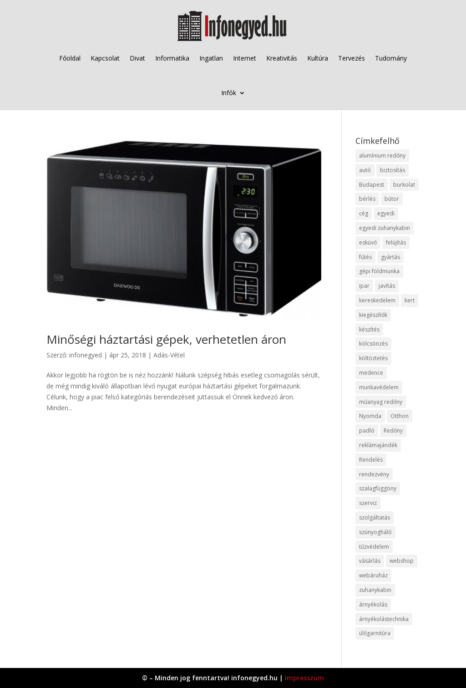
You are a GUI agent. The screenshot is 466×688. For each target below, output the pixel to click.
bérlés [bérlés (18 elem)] (367, 199)
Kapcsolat (105, 58)
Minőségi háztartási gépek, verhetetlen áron (166, 339)
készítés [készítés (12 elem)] (369, 329)
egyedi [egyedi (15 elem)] (386, 213)
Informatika (172, 58)
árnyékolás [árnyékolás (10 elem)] (373, 604)
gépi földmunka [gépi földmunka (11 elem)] (379, 271)
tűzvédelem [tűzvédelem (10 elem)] (374, 546)
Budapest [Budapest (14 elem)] (371, 185)
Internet (244, 58)
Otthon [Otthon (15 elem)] (399, 416)
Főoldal (70, 58)
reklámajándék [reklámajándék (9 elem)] (378, 445)
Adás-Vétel (169, 355)
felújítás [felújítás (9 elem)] (396, 242)
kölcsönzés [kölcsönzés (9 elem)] (373, 343)
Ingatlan (211, 58)
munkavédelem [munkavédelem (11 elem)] (379, 387)
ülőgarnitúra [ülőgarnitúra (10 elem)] (374, 633)
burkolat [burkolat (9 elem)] (404, 185)
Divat (137, 58)
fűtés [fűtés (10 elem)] (365, 257)
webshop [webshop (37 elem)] (402, 561)
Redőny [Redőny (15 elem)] (393, 430)
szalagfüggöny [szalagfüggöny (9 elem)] (377, 488)
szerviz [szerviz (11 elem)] (368, 503)
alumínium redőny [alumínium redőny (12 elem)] (382, 155)
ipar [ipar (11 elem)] (364, 286)
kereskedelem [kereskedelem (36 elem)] (377, 300)
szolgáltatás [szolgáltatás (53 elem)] (374, 517)
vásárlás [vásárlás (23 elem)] (369, 561)
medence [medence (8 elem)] (371, 373)
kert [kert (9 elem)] (410, 300)
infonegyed (85, 355)
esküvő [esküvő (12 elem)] (368, 242)
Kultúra (317, 58)
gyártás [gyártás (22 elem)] (390, 257)
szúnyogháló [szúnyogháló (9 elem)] (375, 532)
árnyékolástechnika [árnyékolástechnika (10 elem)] (384, 619)
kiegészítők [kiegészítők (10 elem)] (373, 315)
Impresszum (304, 677)
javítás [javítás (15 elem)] (387, 286)
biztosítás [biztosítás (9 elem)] (392, 170)
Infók (228, 92)
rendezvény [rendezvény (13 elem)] (374, 474)
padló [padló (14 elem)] (367, 430)
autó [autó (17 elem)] (365, 170)
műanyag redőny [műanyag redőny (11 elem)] (380, 402)
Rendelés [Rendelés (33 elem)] (371, 460)
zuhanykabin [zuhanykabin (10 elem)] (375, 590)
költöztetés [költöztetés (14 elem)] (373, 358)
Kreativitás (281, 58)
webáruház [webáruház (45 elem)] (373, 575)
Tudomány (391, 58)
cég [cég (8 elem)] (363, 213)
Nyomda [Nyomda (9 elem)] (370, 416)
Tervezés (351, 58)
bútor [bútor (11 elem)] (392, 199)
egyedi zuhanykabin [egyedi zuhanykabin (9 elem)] (384, 228)
